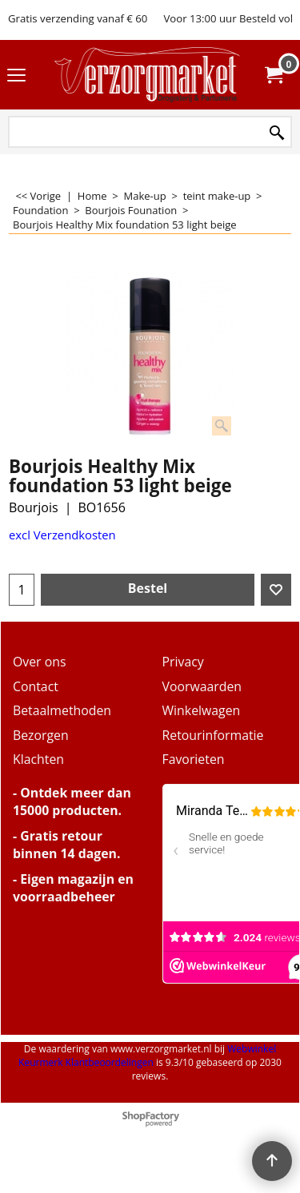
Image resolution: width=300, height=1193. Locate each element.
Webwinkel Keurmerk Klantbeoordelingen (147, 1055)
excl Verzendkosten (62, 535)
